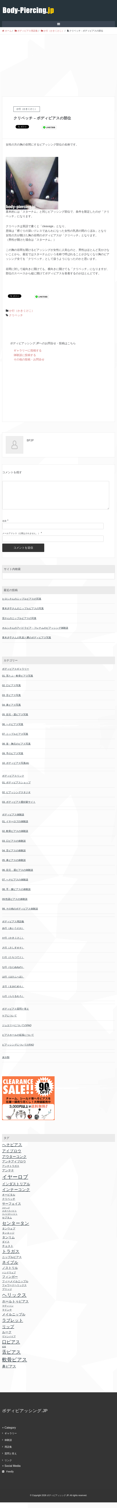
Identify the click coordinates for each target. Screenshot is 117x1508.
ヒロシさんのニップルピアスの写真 (21, 604)
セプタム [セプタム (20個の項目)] (7, 1223)
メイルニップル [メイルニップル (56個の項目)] (13, 1320)
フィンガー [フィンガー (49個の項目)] (10, 1282)
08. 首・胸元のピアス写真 (16, 749)
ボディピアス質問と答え (15, 1014)
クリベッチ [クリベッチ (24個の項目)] (8, 1204)
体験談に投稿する (25, 355)
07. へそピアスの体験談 (15, 885)
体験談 (8, 1445)
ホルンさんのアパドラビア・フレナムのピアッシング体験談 (35, 633)
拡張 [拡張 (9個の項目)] (4, 1352)
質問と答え (11, 1459)
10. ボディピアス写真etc (15, 768)
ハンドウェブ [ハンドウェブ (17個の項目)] (9, 1278)
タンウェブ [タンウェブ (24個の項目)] (8, 1234)
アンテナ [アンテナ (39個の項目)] (8, 1176)
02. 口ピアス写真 (11, 691)
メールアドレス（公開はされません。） (21, 539)
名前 (4, 526)
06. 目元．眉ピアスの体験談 (17, 875)
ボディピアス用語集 (13, 927)
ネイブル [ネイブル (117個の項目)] (10, 1268)
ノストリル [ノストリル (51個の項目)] (10, 1273)
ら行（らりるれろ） (13, 1001)
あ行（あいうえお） (13, 933)
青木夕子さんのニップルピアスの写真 (23, 614)
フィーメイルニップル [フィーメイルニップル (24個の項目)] (15, 1287)
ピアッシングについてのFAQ (18, 1050)
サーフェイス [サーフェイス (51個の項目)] (11, 1209)
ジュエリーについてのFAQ (16, 1030)
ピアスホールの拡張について (18, 1040)
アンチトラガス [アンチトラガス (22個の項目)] (10, 1171)
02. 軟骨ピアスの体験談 (15, 836)
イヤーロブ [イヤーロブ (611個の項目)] (15, 1182)
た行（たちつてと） (13, 962)
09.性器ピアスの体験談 (14, 904)
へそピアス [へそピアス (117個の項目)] (12, 1150)
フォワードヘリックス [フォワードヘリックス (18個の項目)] (14, 1291)
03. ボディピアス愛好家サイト (19, 807)
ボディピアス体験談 (13, 820)
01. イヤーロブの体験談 (15, 827)
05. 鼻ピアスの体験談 (14, 865)
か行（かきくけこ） (21, 310)
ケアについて (9, 1021)
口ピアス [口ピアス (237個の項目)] (11, 1347)
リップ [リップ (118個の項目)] (8, 1332)
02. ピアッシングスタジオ (16, 798)
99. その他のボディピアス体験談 (20, 914)
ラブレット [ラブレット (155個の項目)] (12, 1326)
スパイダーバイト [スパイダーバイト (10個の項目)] (9, 1220)
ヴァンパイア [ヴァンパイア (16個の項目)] (9, 1342)
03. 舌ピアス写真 (11, 700)
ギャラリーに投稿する (28, 350)
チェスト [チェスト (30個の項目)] (7, 1251)
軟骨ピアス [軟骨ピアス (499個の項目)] (14, 1365)
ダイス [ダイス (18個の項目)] (5, 1247)
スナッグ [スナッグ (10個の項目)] (6, 1213)
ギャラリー (11, 1439)
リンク (8, 1466)
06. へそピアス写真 (12, 729)
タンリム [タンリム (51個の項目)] (8, 1243)
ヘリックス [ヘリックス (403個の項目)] (14, 1300)
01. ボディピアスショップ (16, 788)
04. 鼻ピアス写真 (11, 710)
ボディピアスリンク (13, 781)
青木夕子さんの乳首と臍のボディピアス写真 (26, 643)
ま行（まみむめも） (13, 992)
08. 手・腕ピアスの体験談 (16, 894)
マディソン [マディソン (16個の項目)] (7, 1311)
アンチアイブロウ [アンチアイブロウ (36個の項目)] (14, 1167)
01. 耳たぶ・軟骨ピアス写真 (17, 681)
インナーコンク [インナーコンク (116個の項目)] (16, 1195)
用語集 (8, 1452)
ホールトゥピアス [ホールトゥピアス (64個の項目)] (15, 1307)
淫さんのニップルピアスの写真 (19, 623)
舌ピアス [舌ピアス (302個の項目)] (11, 1357)
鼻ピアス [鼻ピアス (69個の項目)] (9, 1372)
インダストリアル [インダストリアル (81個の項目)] (16, 1189)
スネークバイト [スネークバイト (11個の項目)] (9, 1216)
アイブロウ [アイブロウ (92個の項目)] (11, 1156)
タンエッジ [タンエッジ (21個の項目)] (8, 1238)
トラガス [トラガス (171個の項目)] (11, 1257)
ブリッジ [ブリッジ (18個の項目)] (7, 1294)
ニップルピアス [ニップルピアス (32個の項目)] (12, 1262)
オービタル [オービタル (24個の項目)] (8, 1200)
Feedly (8, 1477)
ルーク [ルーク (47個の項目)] (7, 1338)
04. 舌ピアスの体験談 (14, 856)
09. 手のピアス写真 (12, 759)
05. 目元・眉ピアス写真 (15, 720)
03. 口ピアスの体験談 (14, 846)
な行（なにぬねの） (13, 972)
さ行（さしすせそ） (13, 953)
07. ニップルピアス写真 (15, 739)
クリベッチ (16, 315)
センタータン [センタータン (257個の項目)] (15, 1228)
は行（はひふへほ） (13, 982)
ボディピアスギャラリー (15, 674)
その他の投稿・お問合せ (29, 359)
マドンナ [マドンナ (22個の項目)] (7, 1315)
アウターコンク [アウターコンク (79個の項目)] (14, 1162)
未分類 (5, 1063)
